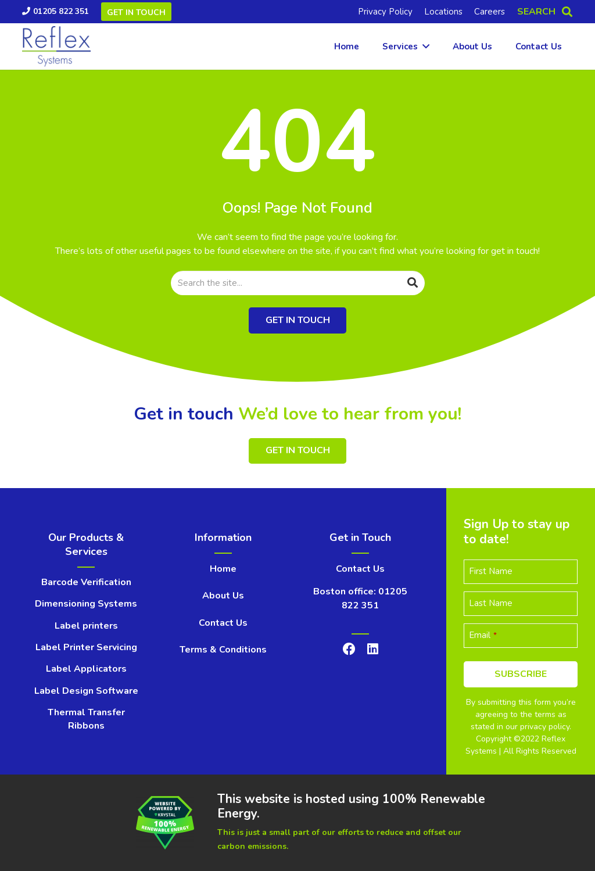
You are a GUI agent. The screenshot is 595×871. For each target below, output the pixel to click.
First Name (490, 571)
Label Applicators (86, 668)
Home (223, 568)
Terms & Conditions (223, 649)
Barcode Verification (86, 582)
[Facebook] (349, 649)
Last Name (490, 603)
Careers (489, 11)
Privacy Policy (385, 11)
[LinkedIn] (372, 649)
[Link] (56, 46)
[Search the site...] (298, 283)
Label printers (86, 625)
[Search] (412, 283)
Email (483, 635)
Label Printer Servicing (86, 647)
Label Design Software (86, 690)
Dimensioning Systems (86, 603)
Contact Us (223, 622)
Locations (443, 11)
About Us (223, 595)
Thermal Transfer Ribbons (86, 719)
